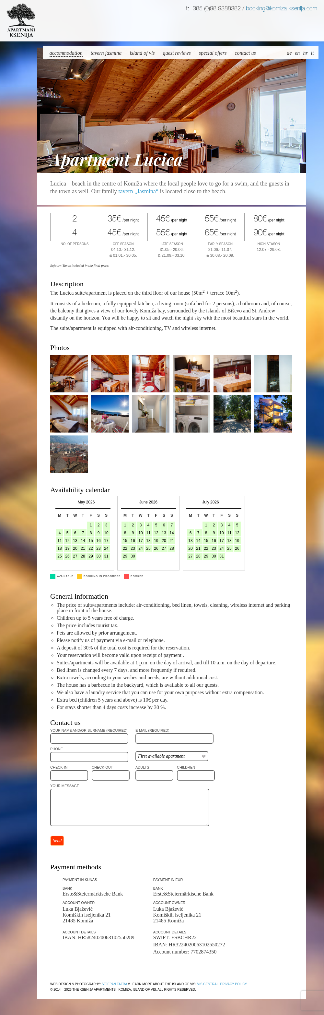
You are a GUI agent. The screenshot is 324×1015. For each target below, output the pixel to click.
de (289, 53)
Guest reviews (177, 53)
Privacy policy (233, 984)
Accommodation (66, 53)
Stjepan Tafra (114, 984)
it (312, 53)
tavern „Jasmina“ (138, 191)
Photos (60, 348)
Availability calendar (80, 490)
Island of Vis (142, 53)
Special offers (213, 53)
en (297, 53)
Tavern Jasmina (106, 53)
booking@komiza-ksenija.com (281, 9)
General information (79, 596)
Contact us (245, 53)
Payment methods (75, 867)
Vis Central (207, 984)
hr (305, 53)
